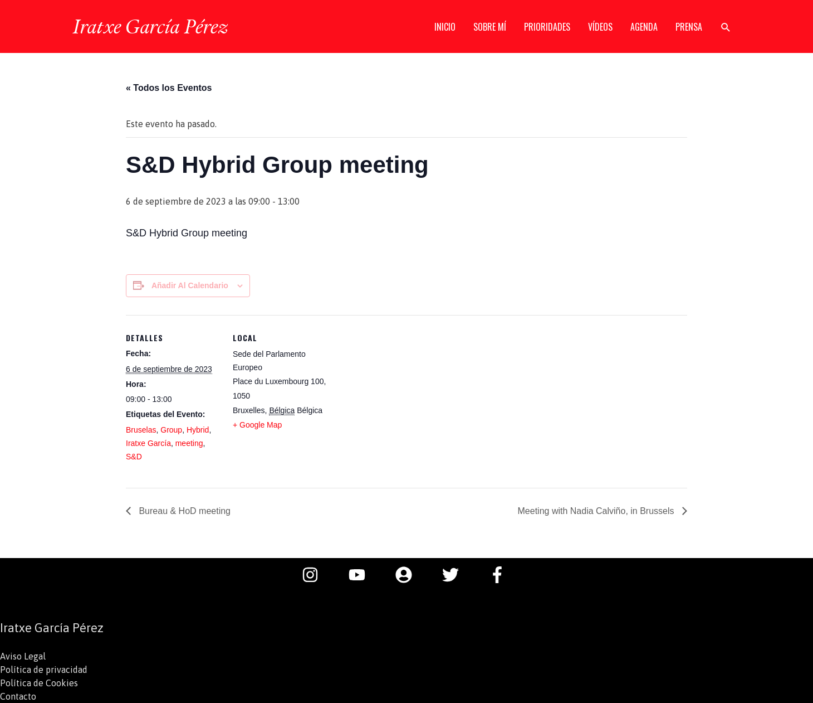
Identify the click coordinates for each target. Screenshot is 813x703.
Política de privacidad (43, 670)
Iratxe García (148, 443)
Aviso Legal (23, 656)
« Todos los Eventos (169, 88)
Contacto (18, 696)
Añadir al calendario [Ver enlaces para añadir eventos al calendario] (189, 285)
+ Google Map (257, 424)
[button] (726, 27)
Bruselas (141, 429)
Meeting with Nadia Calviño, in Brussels (597, 511)
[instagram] (315, 575)
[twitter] (456, 575)
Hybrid (198, 429)
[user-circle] (409, 575)
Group (171, 429)
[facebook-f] (500, 575)
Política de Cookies (39, 683)
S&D (134, 456)
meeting (189, 443)
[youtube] (362, 575)
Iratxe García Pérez (150, 26)
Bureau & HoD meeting (183, 511)
